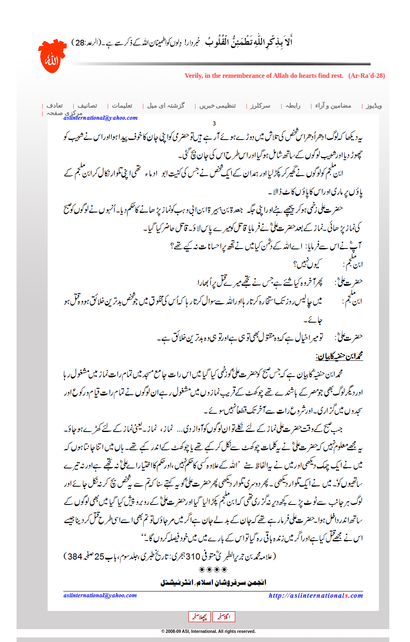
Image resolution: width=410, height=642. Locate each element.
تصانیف (87, 105)
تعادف (54, 105)
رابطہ (292, 105)
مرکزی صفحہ (64, 113)
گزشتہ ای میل (165, 105)
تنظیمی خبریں (217, 105)
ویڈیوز (374, 105)
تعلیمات (122, 105)
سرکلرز (260, 105)
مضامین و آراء (333, 105)
